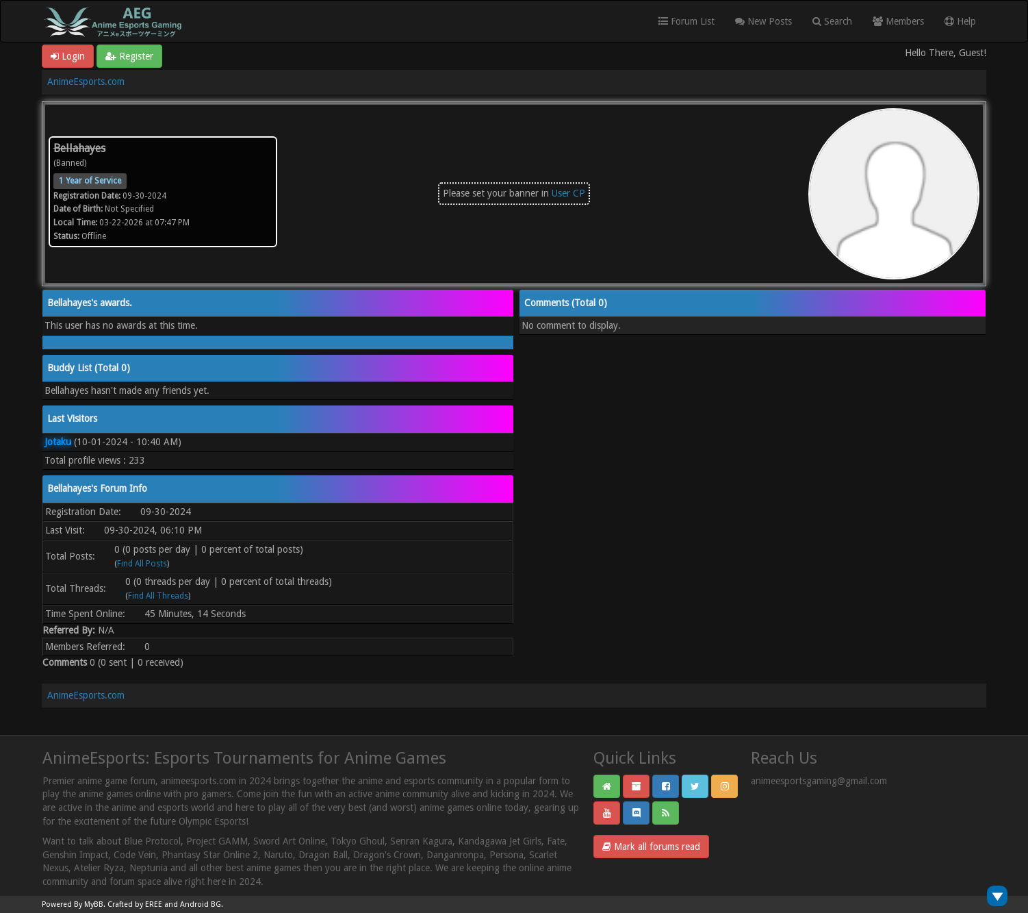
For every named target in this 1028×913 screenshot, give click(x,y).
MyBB (93, 904)
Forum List (686, 21)
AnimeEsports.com (86, 81)
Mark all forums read (651, 846)
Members (898, 21)
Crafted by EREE (134, 904)
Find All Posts (142, 563)
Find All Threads (158, 596)
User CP (568, 193)
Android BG (200, 904)
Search (832, 21)
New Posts (763, 21)
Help (960, 21)
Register (129, 56)
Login (68, 56)
